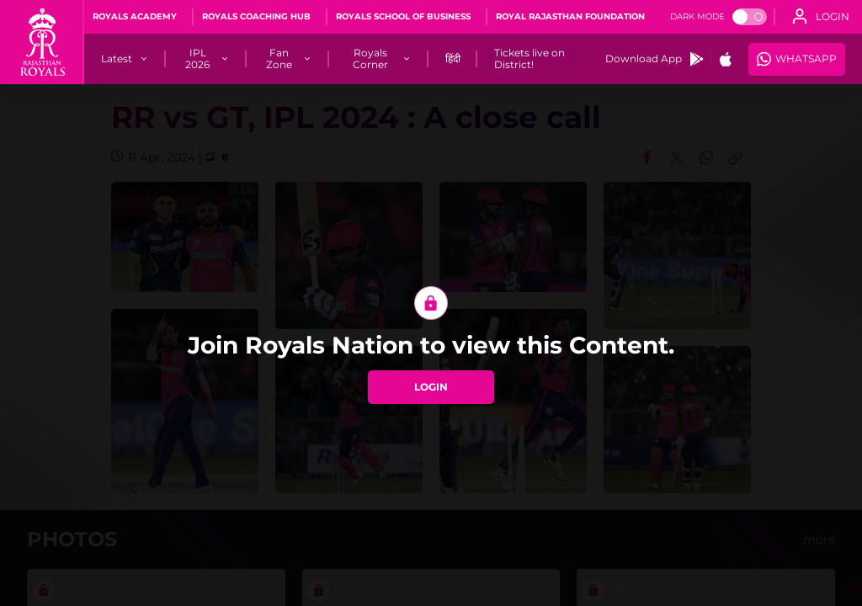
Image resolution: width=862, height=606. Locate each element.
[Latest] (116, 59)
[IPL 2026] (198, 59)
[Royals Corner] (370, 59)
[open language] (821, 17)
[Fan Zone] (279, 59)
